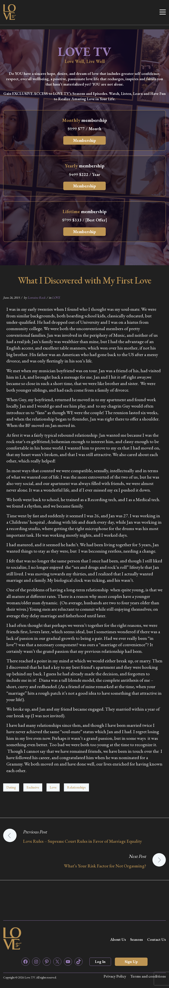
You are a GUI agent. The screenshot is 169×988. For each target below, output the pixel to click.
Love (53, 787)
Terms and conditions (148, 976)
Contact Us (156, 939)
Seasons (136, 939)
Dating (11, 787)
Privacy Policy (115, 976)
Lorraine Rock (36, 297)
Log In (100, 961)
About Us (118, 939)
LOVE (56, 297)
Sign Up (131, 961)
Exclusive (33, 787)
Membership (84, 140)
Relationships (76, 787)
